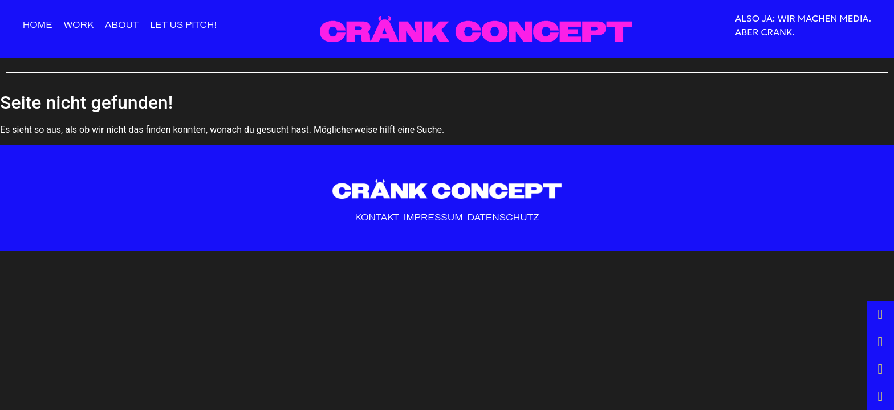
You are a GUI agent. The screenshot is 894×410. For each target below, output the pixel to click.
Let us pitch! (183, 24)
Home (37, 24)
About (122, 24)
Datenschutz (503, 217)
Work (79, 24)
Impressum (434, 217)
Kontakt (377, 217)
